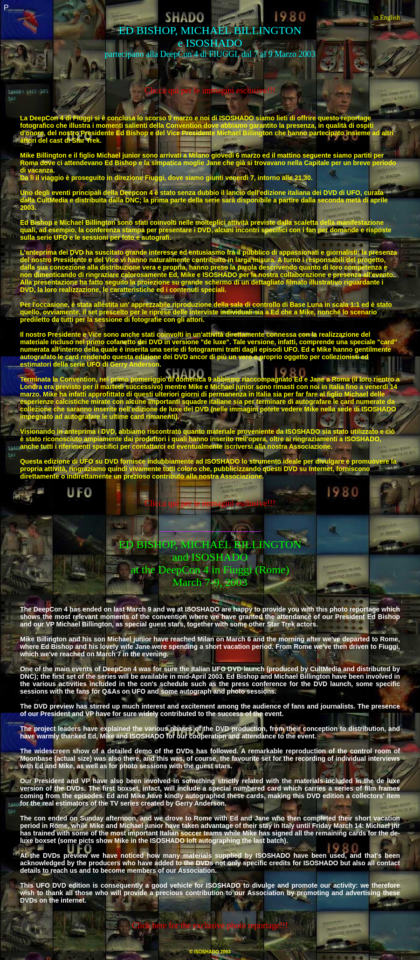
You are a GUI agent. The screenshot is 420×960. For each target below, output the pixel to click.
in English (386, 17)
